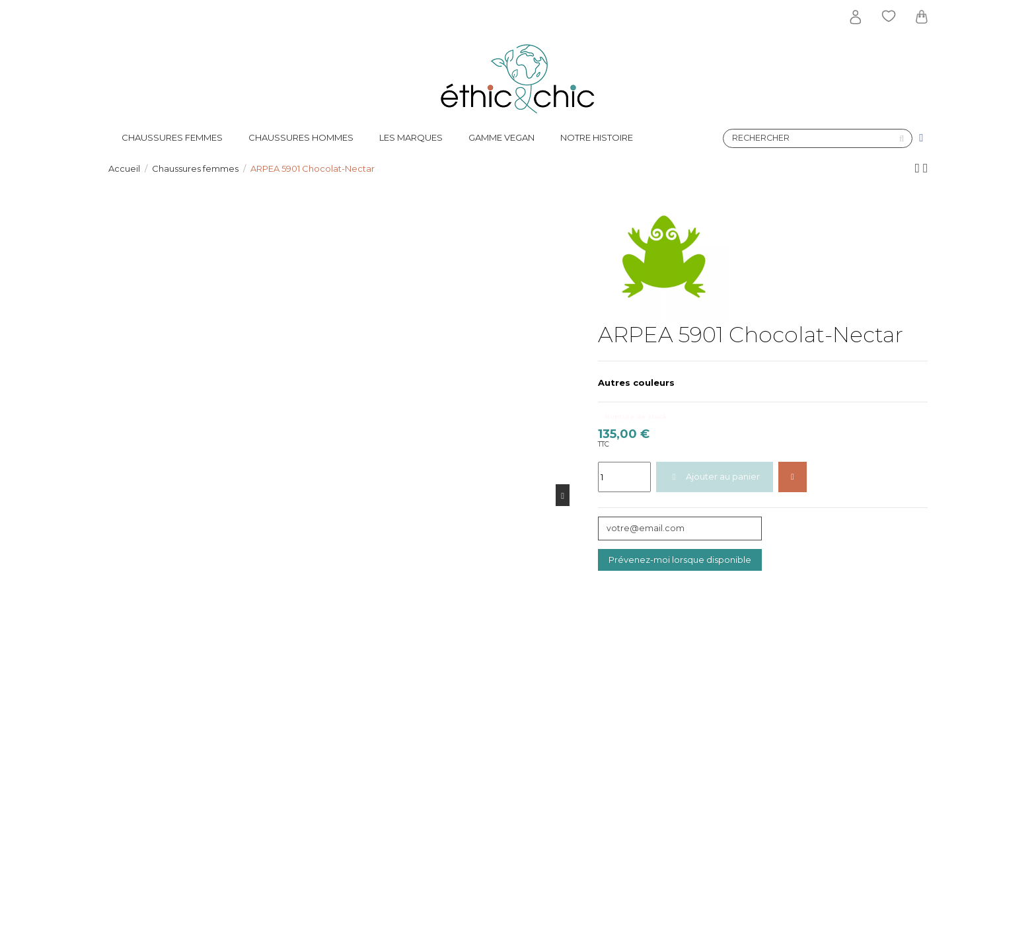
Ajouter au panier (714, 476)
